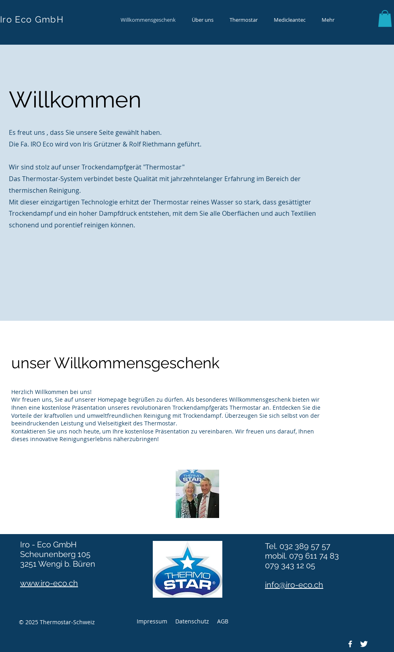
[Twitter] (363, 644)
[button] (385, 18)
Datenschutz (192, 621)
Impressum (152, 621)
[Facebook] (350, 644)
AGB (222, 621)
